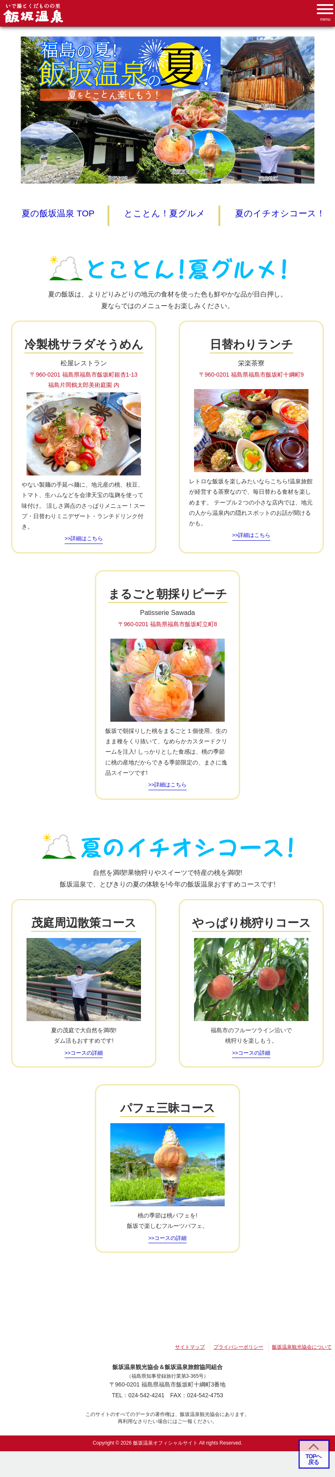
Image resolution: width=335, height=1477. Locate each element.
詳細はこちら (86, 538)
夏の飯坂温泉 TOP (58, 213)
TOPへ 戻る (314, 1459)
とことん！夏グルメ (164, 213)
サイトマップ (190, 1350)
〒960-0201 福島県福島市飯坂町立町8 (167, 624)
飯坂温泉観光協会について (302, 1350)
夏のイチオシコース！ (280, 213)
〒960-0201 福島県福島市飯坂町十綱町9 (251, 374)
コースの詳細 (86, 1056)
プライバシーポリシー (238, 1350)
